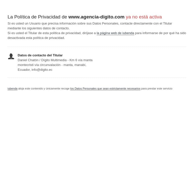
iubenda (12, 88)
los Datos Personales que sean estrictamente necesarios (105, 88)
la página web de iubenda (115, 33)
